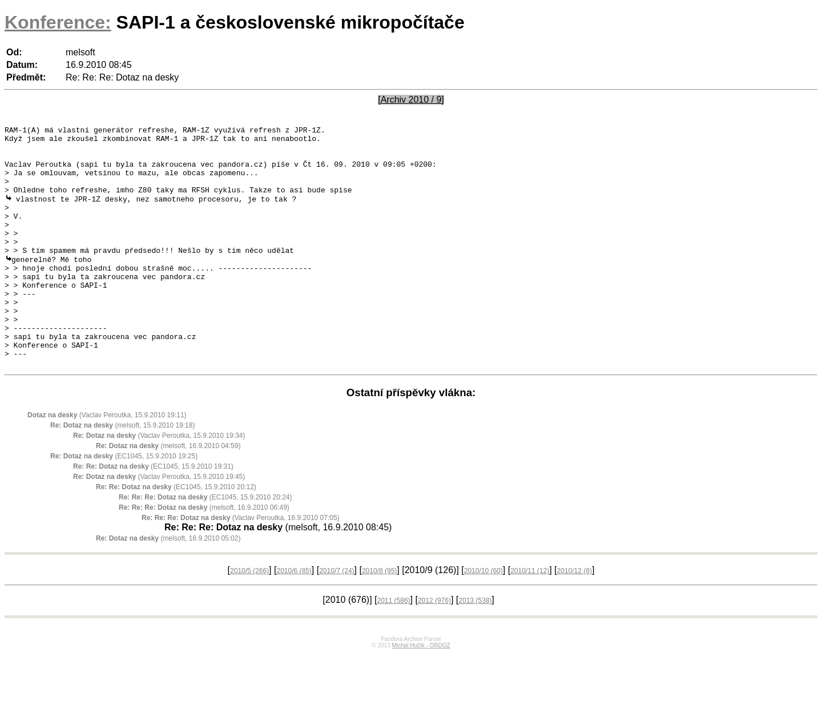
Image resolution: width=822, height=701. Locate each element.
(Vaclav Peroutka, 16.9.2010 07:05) (241, 565)
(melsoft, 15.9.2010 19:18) (122, 472)
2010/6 (293, 618)
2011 (393, 647)
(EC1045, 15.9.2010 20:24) (205, 544)
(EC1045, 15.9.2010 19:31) (153, 513)
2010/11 (529, 618)
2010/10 (483, 618)
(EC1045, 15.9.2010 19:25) (124, 503)
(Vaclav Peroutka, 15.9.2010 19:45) (159, 523)
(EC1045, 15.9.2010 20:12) (176, 534)
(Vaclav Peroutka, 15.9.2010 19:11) (107, 462)
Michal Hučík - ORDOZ (421, 692)
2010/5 (249, 618)
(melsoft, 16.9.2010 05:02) (168, 585)
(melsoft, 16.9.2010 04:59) (168, 493)
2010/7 (336, 618)
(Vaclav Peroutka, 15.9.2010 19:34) (159, 482)
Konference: (58, 22)
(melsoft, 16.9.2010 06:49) (204, 554)
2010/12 (574, 618)
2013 (474, 647)
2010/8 (379, 618)
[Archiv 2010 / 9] (411, 99)
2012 (434, 647)
